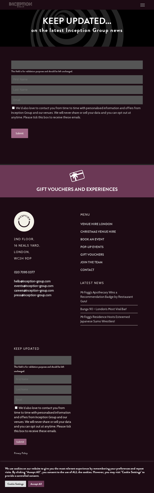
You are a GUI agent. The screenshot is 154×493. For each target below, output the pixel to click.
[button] (142, 5)
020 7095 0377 (24, 272)
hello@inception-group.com (32, 281)
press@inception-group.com (32, 295)
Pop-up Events (91, 247)
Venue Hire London (96, 224)
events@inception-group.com (33, 286)
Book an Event (92, 239)
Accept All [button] (36, 484)
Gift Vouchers (92, 254)
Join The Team (91, 262)
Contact (87, 270)
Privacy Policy (21, 453)
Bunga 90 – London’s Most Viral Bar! (103, 309)
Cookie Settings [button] (15, 484)
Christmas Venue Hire (98, 232)
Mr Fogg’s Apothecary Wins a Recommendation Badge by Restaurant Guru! (106, 297)
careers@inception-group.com (34, 290)
